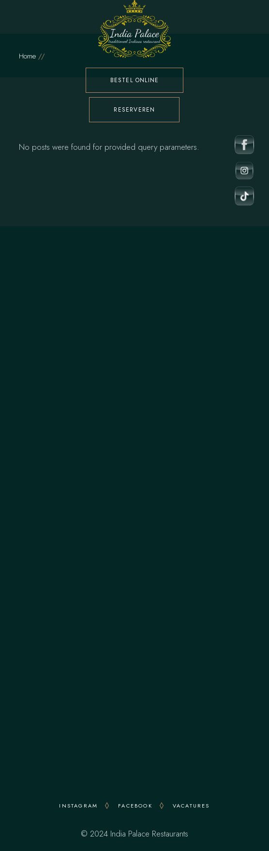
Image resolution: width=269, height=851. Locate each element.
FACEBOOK (135, 805)
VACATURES (191, 805)
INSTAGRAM (78, 805)
